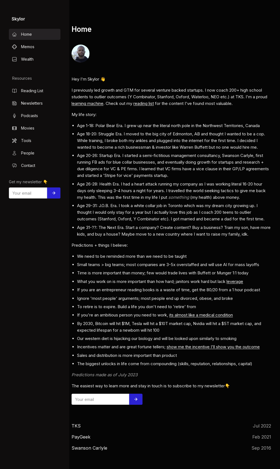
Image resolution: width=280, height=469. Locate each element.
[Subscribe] (53, 193)
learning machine (87, 103)
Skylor (18, 19)
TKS (76, 426)
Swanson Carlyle (89, 448)
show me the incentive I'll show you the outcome (213, 346)
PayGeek (81, 437)
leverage (234, 281)
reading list (143, 103)
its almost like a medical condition (201, 315)
